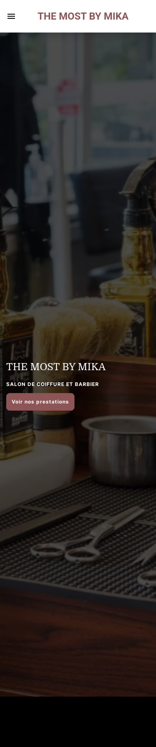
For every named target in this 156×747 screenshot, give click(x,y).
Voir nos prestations (40, 402)
